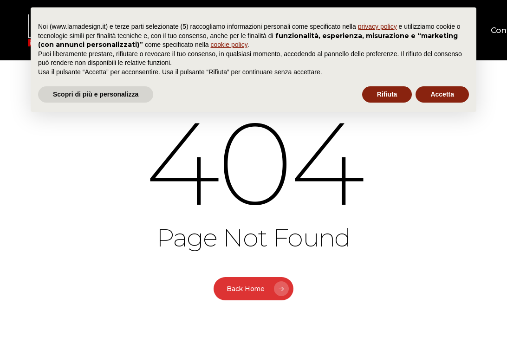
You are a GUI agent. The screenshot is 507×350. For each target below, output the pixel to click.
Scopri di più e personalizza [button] (95, 94)
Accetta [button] (442, 94)
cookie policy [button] (229, 44)
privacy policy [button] (377, 26)
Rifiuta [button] (387, 94)
